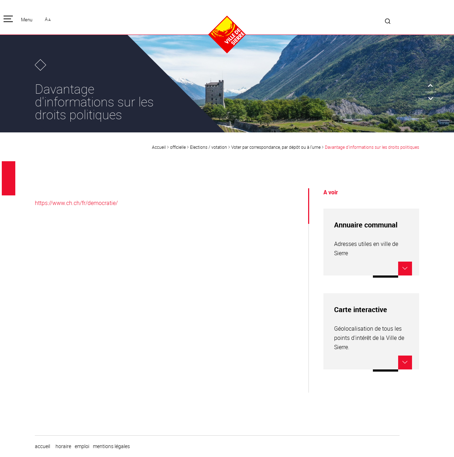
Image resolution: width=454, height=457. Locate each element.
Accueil (159, 147)
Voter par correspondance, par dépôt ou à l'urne (276, 147)
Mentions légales (111, 446)
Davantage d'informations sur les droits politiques (372, 147)
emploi (82, 446)
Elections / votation (208, 147)
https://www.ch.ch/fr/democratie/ (76, 203)
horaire (63, 446)
